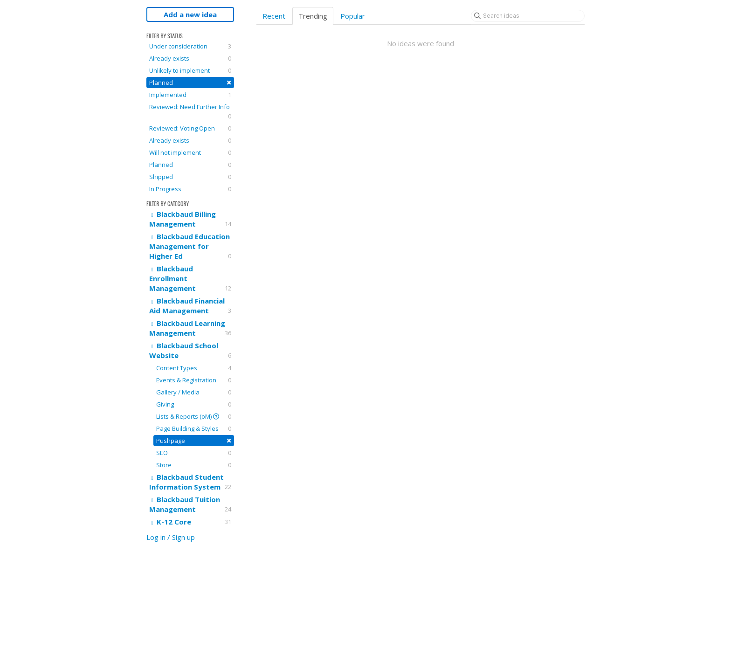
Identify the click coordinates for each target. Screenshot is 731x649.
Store (193, 464)
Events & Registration (193, 380)
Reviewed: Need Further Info (190, 112)
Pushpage (193, 440)
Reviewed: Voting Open (190, 128)
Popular (352, 16)
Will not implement (190, 152)
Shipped (190, 176)
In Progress (190, 188)
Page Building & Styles (193, 428)
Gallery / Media (193, 392)
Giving (193, 404)
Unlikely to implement (190, 70)
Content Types (193, 368)
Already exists (190, 58)
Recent (273, 16)
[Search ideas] (528, 16)
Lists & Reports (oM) (193, 416)
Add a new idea (190, 14)
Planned (190, 82)
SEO (193, 452)
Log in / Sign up (170, 537)
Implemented (190, 94)
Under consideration (190, 46)
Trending (312, 16)
